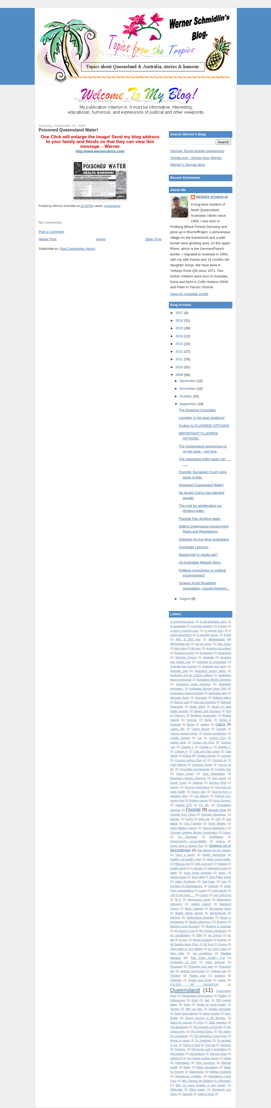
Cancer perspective (215, 733)
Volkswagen (182, 1062)
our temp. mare (217, 948)
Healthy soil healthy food (185, 859)
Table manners (218, 1022)
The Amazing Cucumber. (197, 410)
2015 (179, 328)
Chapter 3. (224, 747)
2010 (179, 367)
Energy (174, 787)
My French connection (213, 930)
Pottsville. (176, 980)
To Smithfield (203, 1040)
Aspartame (224, 652)
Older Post (153, 239)
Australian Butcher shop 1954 (208, 688)
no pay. (183, 939)
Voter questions (205, 1062)
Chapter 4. (181, 751)
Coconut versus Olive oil (190, 760)
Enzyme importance (197, 787)
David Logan (185, 773)
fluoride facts (217, 810)
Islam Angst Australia (197, 872)
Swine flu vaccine (181, 1022)
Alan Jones (224, 643)
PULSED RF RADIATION (194, 984)
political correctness (192, 971)
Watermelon (196, 1071)
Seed (187, 1004)
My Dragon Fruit (184, 930)
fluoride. (175, 819)
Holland (222, 863)
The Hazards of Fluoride (208, 1027)
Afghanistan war (180, 643)
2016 (179, 320)
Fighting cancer (198, 800)
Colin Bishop (178, 764)
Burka (208, 720)
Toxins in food (191, 1045)
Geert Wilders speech (183, 828)
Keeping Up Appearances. (186, 886)
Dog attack (219, 778)
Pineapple (176, 966)
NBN (199, 935)
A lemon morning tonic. (184, 630)
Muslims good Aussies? (185, 926)
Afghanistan (217, 639)
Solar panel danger (186, 1013)
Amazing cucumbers (218, 648)
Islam (173, 872)
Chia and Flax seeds (206, 751)
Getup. (227, 832)
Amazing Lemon (184, 652)
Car (199, 738)
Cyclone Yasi (223, 769)
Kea (224, 881)
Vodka (227, 1058)
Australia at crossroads (211, 662)
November (188, 389)
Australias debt (218, 693)
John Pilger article (220, 877)
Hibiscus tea (181, 863)
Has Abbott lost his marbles (214, 850)
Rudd (195, 1000)
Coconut (226, 755)
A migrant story (214, 630)
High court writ (203, 863)
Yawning (187, 1094)
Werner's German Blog (187, 165)
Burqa (190, 724)
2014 (179, 336)
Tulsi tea (210, 1045)
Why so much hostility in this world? (200, 1085)
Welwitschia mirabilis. (188, 1076)
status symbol (211, 1013)
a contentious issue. (182, 621)
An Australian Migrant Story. (200, 562)
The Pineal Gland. (202, 1031)
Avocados (201, 697)
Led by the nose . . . (182, 895)
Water (187, 1067)
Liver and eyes (222, 895)
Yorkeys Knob (205, 1094)
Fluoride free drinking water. (200, 519)
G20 (218, 819)
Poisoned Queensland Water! (68, 129)
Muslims (222, 921)
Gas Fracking (192, 823)
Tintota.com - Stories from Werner (196, 158)
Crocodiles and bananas (194, 769)
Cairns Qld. (177, 729)
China (187, 755)
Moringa (175, 917)
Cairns (220, 724)
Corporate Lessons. (194, 547)
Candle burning (180, 738)
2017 (179, 313)
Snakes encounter (220, 1009)
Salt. (207, 1000)
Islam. (222, 872)
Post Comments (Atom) (78, 249)
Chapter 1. (187, 747)
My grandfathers (180, 935)
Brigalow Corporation (204, 715)
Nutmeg (222, 939)
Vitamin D (176, 1058)
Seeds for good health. (211, 1004)
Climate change (206, 755)
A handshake (178, 626)
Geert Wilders (217, 823)
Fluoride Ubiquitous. (213, 814)
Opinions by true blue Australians (204, 539)
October (186, 396)
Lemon (204, 895)
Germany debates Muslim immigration (193, 832)
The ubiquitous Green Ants (210, 1036)
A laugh (222, 626)
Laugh (202, 890)
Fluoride (193, 809)
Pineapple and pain (200, 966)
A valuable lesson (208, 634)
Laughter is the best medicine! (201, 418)
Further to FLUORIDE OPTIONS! (204, 426)
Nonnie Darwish (202, 939)
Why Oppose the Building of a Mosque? (206, 1080)
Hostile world (178, 868)
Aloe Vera (180, 648)
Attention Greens (186, 657)
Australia (208, 657)
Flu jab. (204, 805)
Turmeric (225, 1045)
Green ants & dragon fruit (186, 845)
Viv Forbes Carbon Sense (203, 1058)
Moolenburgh (218, 913)
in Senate (196, 868)
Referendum (177, 1000)
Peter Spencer (215, 962)
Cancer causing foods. (184, 733)
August (185, 599)
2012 (179, 351)
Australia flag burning (183, 666)
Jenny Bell (198, 877)
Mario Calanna (194, 908)
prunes (222, 980)
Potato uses (197, 975)
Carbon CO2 (217, 738)
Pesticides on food (183, 962)
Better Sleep (197, 706)
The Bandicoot (179, 1027)
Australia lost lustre (214, 666)
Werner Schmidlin (212, 197)
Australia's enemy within (210, 671)
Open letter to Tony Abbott (186, 948)
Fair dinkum (201, 796)
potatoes (219, 975)
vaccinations (197, 1053)
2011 (179, 359)
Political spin (219, 971)
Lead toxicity (219, 890)
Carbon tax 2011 (204, 742)
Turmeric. (180, 1049)
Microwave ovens (220, 908)
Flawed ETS (183, 805)
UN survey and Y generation (209, 1049)
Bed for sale (181, 702)
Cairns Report (201, 729)
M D (178, 899)
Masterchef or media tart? (198, 555)
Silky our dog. (194, 1009)
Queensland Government (197, 995)
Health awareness (214, 854)
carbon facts (178, 742)
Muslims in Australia (218, 926)
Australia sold (179, 671)
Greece (220, 841)
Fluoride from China (182, 814)
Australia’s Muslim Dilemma (214, 679)
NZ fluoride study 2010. (184, 944)
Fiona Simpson (222, 800)
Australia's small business (193, 684)
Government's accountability (188, 841)
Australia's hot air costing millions (191, 675)
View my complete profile (189, 294)
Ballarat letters (222, 697)
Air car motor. (203, 643)
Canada (221, 729)
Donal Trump (178, 782)
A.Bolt (227, 634)
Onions (222, 944)
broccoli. (192, 720)
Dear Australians (214, 773)
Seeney (174, 1009)
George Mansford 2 (214, 828)
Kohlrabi (213, 886)
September (188, 404)
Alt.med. (196, 648)
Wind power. (197, 1089)
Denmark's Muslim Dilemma (188, 778)
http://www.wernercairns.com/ (100, 151)
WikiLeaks (176, 1089)
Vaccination (177, 1053)
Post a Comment (51, 232)
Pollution (175, 975)
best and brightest (205, 702)
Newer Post (47, 239)
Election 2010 (217, 782)
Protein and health (200, 980)
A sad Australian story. (213, 621)
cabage (204, 724)
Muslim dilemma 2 (200, 921)
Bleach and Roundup (207, 711)
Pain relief (177, 953)
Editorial (198, 782)
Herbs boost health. (219, 859)
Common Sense (202, 764)
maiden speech (201, 904)
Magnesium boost (199, 899)
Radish (222, 995)
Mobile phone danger (189, 913)
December (188, 381)
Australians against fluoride (187, 693)
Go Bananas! (187, 836)
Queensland (112, 205)
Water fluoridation (207, 1067)
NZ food (208, 944)
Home (101, 239)
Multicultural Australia (200, 917)
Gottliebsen (216, 836)
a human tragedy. (202, 626)
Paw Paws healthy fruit (208, 957)
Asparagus (206, 652)
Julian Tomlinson (185, 881)
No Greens (215, 935)
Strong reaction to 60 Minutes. (205, 1018)
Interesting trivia (217, 868)
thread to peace (180, 1040)
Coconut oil (219, 760)
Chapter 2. (206, 747)
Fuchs (189, 819)
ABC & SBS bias (188, 639)
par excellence (202, 953)
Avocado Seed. (179, 697)
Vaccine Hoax (218, 1053)
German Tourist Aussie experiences (197, 151)
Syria (200, 1022)
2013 (179, 344)
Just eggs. (208, 881)
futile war (204, 819)
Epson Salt (199, 791)
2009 (179, 375)
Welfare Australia (220, 1071)
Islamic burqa (178, 877)
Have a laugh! (185, 854)
